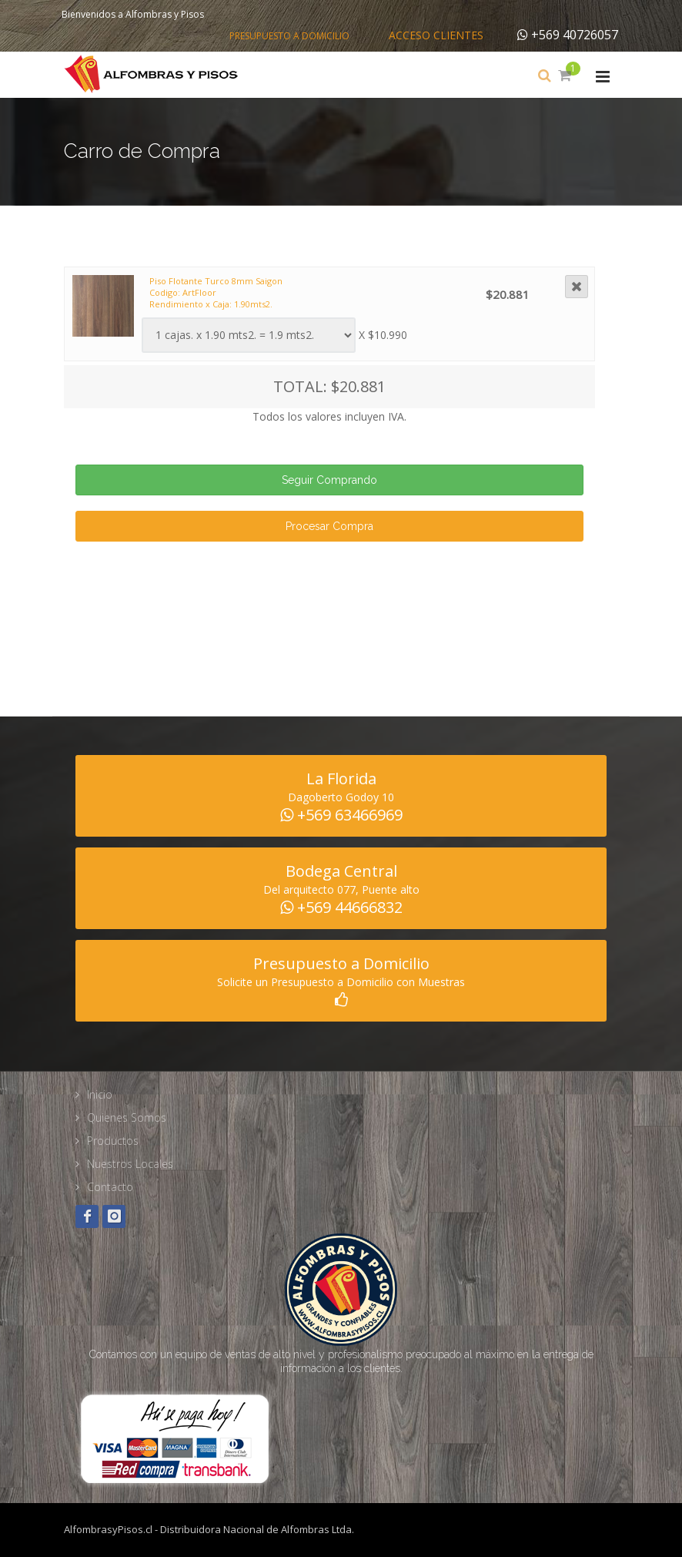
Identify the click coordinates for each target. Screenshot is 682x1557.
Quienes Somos (126, 1117)
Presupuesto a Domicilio (289, 35)
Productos (113, 1140)
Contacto (110, 1186)
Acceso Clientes (436, 35)
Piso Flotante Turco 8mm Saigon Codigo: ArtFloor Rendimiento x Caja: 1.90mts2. (215, 292)
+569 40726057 (567, 34)
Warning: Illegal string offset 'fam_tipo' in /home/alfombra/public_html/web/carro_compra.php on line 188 (249, 335)
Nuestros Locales (130, 1163)
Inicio (99, 1094)
